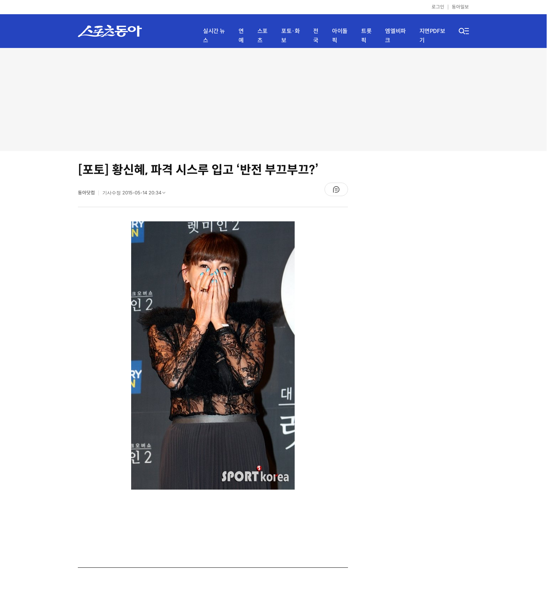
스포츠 (262, 35)
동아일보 (460, 7)
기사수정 (136, 194)
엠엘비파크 (395, 35)
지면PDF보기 (432, 35)
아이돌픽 (340, 35)
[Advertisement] (273, 99)
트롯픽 (366, 35)
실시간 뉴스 (214, 35)
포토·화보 (290, 35)
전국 (315, 35)
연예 (241, 35)
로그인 (438, 7)
